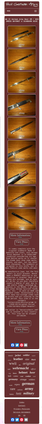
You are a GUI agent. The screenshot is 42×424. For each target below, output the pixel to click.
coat (21, 376)
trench (10, 355)
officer (33, 369)
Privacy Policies (22, 409)
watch (33, 355)
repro (17, 384)
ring (10, 373)
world (10, 385)
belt (9, 376)
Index (21, 402)
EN (19, 416)
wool (34, 376)
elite (20, 365)
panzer (9, 360)
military (28, 393)
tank (9, 369)
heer (32, 372)
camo (15, 376)
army (29, 388)
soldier (26, 355)
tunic (11, 394)
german (28, 383)
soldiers (32, 379)
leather (18, 359)
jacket (18, 355)
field (18, 393)
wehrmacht (21, 368)
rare (12, 389)
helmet (23, 372)
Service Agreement (21, 412)
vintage (23, 379)
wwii (12, 363)
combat (28, 376)
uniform (20, 390)
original (28, 363)
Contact (21, 406)
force (15, 373)
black (33, 360)
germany (13, 379)
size (27, 359)
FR (24, 416)
